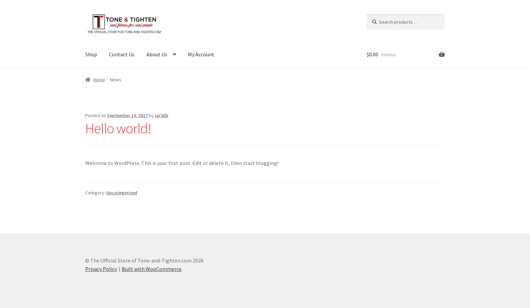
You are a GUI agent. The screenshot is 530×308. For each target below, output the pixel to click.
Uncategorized (121, 193)
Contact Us (122, 54)
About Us (156, 54)
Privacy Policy (101, 268)
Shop (91, 54)
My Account (201, 54)
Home (99, 80)
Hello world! (118, 128)
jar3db (161, 115)
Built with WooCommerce (152, 268)
